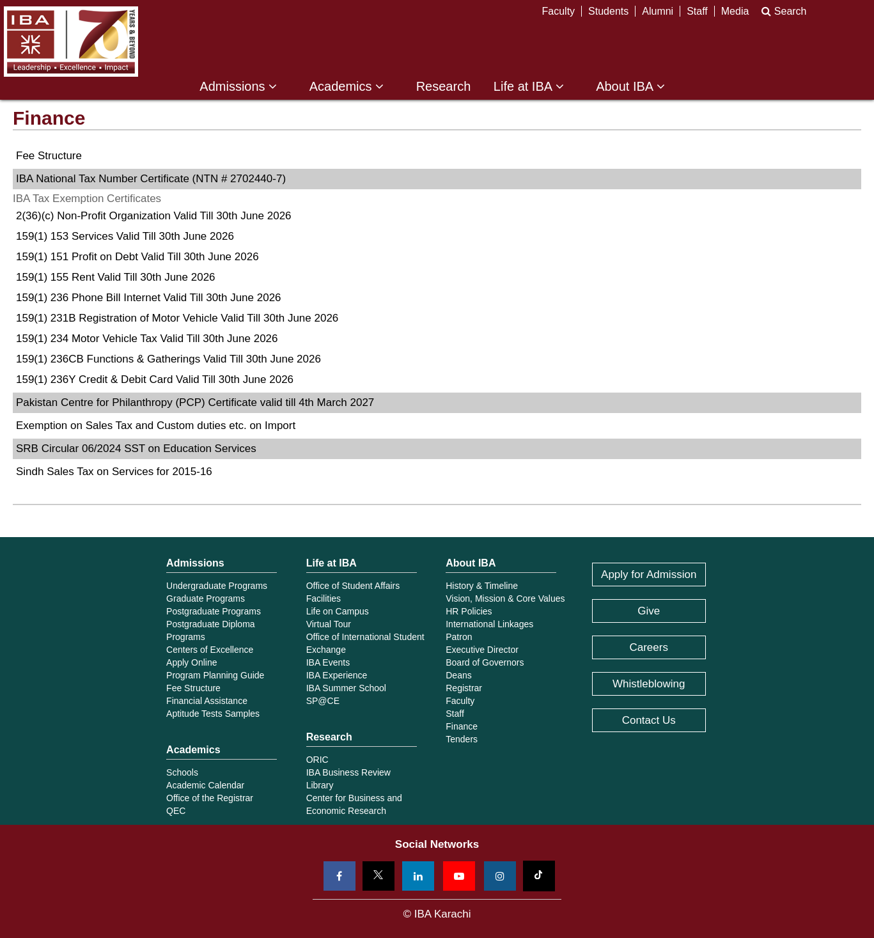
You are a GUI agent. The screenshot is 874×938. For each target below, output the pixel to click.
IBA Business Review (348, 772)
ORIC (317, 759)
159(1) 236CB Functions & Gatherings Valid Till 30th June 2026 (168, 359)
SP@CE (322, 701)
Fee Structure (49, 156)
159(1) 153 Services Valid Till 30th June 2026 (125, 236)
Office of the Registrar (209, 798)
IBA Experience (337, 675)
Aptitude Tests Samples (213, 713)
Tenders (462, 739)
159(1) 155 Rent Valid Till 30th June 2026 (115, 277)
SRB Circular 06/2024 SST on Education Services (136, 448)
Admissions (238, 86)
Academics (346, 86)
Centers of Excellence (209, 650)
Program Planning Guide (215, 675)
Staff (697, 11)
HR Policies (469, 611)
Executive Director (482, 650)
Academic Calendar (205, 785)
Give (648, 611)
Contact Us (649, 720)
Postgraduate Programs (213, 611)
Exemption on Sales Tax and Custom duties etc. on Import (155, 425)
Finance (462, 726)
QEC (175, 811)
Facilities (323, 598)
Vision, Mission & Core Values (505, 598)
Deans (458, 675)
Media (735, 11)
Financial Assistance (206, 701)
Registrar (464, 688)
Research (443, 86)
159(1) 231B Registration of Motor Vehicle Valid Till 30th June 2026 (177, 318)
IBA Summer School (346, 688)
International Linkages (489, 624)
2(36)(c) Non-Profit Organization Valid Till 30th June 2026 (154, 216)
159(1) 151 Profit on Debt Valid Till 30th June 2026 (137, 257)
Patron (459, 637)
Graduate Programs (205, 598)
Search (783, 11)
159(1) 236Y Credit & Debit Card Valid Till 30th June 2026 (154, 379)
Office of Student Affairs (353, 586)
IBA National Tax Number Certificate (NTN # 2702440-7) (151, 179)
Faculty (558, 11)
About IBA (630, 86)
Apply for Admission (648, 574)
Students (608, 11)
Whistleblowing (649, 684)
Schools (182, 772)
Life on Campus (337, 611)
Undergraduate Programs (216, 586)
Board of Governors (485, 662)
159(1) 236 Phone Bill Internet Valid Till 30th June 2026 (148, 298)
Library (320, 785)
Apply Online (191, 662)
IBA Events (328, 662)
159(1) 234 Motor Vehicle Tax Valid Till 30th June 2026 (147, 338)
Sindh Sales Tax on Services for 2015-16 (114, 471)
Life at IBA (529, 86)
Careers (648, 647)
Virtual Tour (328, 624)
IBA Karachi (71, 41)
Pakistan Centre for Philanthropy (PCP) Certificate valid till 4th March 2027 (195, 402)
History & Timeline (482, 586)
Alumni (657, 11)
